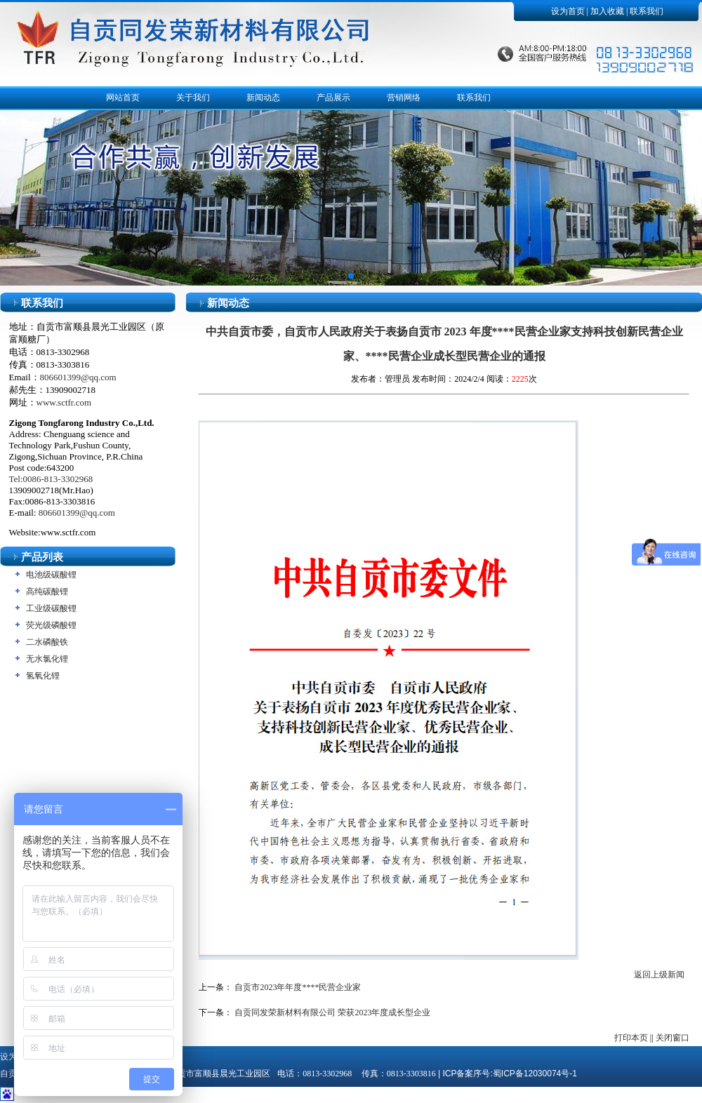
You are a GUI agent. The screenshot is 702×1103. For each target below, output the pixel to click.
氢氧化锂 (43, 676)
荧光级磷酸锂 (51, 625)
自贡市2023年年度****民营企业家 (297, 987)
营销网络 (403, 97)
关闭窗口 (672, 1038)
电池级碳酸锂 (51, 575)
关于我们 (193, 97)
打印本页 (631, 1038)
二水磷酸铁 (47, 642)
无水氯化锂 (47, 659)
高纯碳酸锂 (47, 591)
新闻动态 (263, 97)
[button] (351, 276)
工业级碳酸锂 (51, 608)
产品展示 (333, 97)
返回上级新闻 (659, 975)
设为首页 (568, 11)
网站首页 (123, 97)
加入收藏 (607, 11)
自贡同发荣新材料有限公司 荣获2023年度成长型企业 (332, 1012)
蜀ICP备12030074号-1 (535, 1073)
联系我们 (646, 11)
